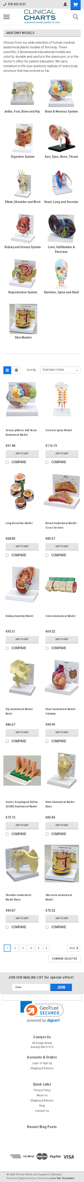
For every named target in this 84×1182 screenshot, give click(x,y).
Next (74, 948)
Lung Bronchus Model (19, 523)
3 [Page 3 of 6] (23, 948)
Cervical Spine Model (58, 430)
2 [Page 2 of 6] (15, 948)
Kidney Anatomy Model (19, 616)
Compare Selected (64, 958)
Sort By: (32, 369)
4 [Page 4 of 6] (31, 948)
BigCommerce (27, 1178)
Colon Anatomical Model (60, 616)
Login (35, 1063)
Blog (42, 1105)
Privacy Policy (42, 1090)
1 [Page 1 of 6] (7, 948)
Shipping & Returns (42, 1068)
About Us (42, 1095)
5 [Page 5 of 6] (38, 948)
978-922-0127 (14, 4)
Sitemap (56, 1174)
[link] (42, 1012)
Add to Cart (22, 453)
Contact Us (42, 1110)
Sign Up (47, 1063)
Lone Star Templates (62, 1178)
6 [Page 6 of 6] (46, 948)
